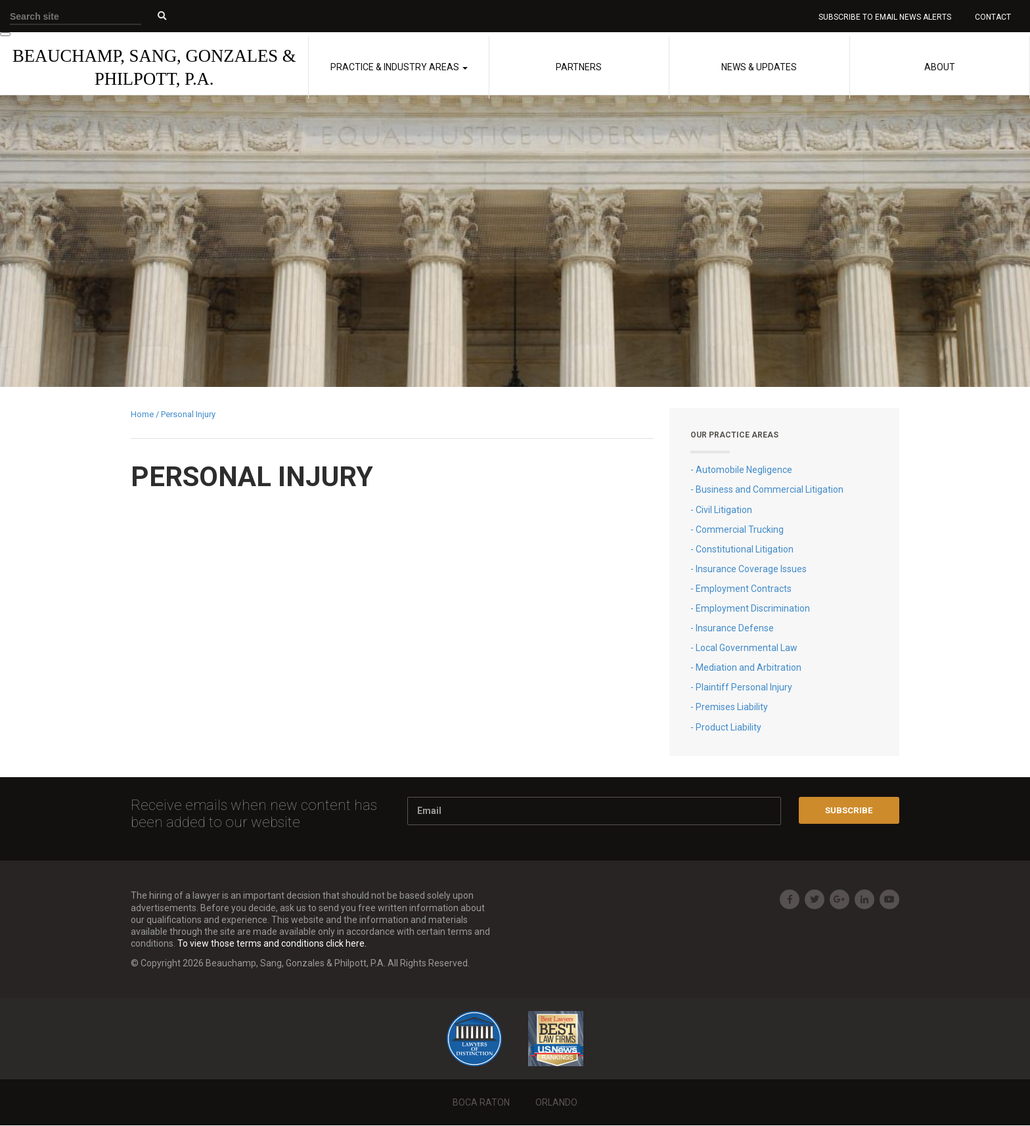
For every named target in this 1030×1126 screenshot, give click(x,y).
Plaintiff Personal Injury (744, 688)
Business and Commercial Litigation (769, 490)
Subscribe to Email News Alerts (885, 17)
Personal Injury (188, 415)
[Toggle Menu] (5, 35)
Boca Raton (481, 1103)
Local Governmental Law (746, 648)
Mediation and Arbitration (748, 668)
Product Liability (728, 727)
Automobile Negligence (744, 470)
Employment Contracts (744, 589)
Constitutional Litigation (745, 549)
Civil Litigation (724, 510)
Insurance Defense (735, 628)
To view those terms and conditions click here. (272, 944)
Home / (146, 415)
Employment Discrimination (753, 609)
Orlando (556, 1103)
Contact (992, 17)
